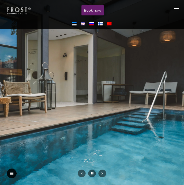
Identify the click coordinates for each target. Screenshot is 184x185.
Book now (92, 10)
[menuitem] (75, 24)
